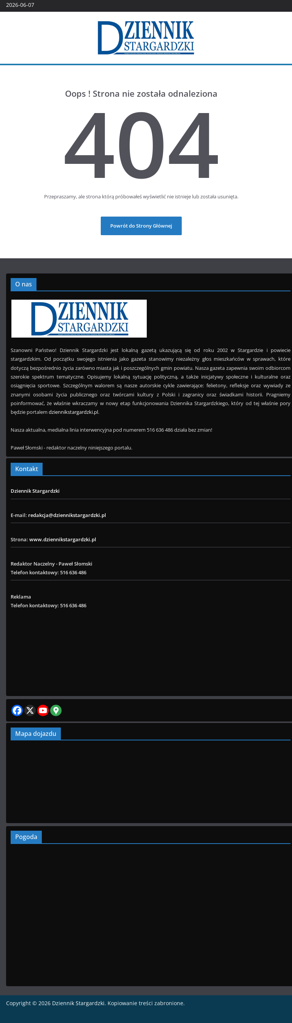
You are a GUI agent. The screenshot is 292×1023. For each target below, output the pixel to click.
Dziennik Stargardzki (35, 490)
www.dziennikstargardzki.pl (62, 539)
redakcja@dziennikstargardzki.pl (67, 515)
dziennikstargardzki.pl (73, 412)
